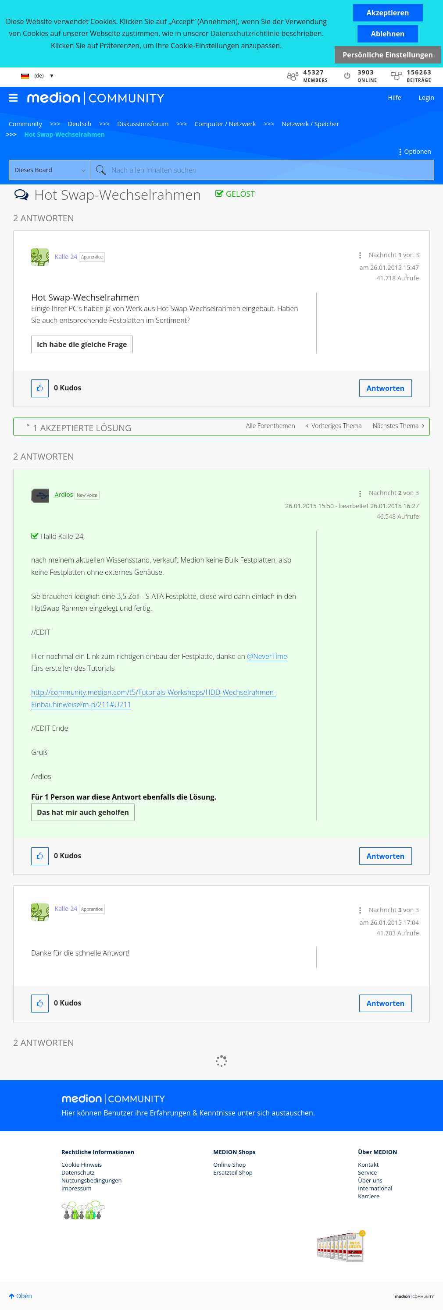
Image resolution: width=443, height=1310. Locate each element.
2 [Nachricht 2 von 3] (400, 493)
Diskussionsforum (142, 124)
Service (367, 1172)
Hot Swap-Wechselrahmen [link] (64, 134)
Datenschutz (78, 1172)
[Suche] (262, 170)
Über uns (370, 1180)
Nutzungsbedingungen (91, 1180)
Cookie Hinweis (81, 1164)
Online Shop (229, 1164)
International (375, 1188)
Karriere (368, 1196)
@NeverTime (267, 656)
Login (426, 97)
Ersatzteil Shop (232, 1172)
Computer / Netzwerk (225, 124)
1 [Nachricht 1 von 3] (400, 255)
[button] (388, 12)
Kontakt (368, 1164)
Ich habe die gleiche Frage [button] (82, 344)
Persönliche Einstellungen (388, 55)
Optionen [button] (417, 151)
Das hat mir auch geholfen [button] (83, 812)
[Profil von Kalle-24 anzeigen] (66, 256)
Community (25, 124)
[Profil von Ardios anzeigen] (64, 494)
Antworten (385, 388)
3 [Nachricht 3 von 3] (400, 910)
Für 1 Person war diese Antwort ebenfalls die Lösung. (123, 797)
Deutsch (80, 124)
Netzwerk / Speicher (310, 124)
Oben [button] (24, 1296)
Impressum (76, 1188)
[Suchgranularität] (50, 170)
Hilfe (394, 97)
